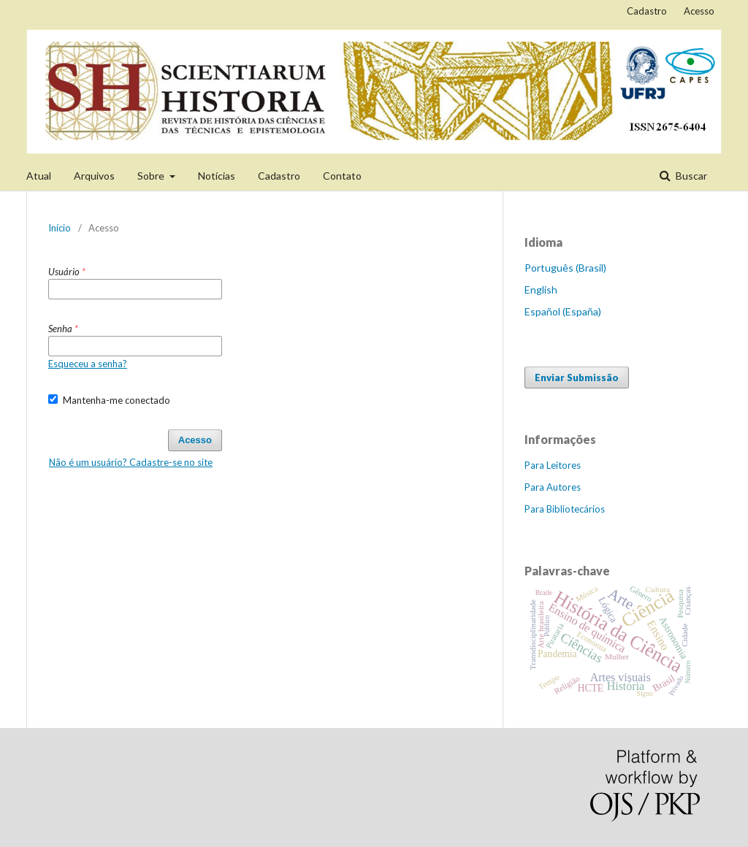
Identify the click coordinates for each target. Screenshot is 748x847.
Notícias (216, 175)
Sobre (152, 175)
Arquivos (94, 175)
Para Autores (552, 487)
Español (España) (562, 311)
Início (59, 228)
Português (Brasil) (565, 267)
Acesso (699, 11)
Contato (342, 175)
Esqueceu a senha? (87, 363)
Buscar (690, 175)
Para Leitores (552, 465)
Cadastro (279, 175)
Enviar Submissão (577, 377)
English (540, 289)
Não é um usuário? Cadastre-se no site (131, 462)
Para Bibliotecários (564, 509)
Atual (38, 175)
